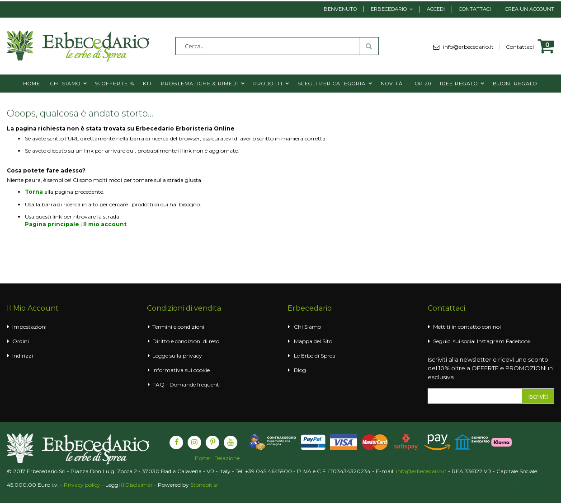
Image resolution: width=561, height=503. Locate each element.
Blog (300, 370)
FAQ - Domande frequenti (186, 384)
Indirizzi (22, 355)
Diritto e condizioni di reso (185, 341)
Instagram (490, 341)
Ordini (20, 341)
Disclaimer (139, 484)
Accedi (436, 9)
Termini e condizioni (178, 326)
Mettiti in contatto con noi (467, 326)
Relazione (227, 458)
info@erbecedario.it (471, 46)
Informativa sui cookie (181, 370)
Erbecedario (389, 9)
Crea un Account (529, 9)
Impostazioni (29, 326)
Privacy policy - (84, 484)
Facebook (518, 341)
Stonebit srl (205, 484)
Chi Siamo (307, 326)
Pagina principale (52, 224)
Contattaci (475, 9)
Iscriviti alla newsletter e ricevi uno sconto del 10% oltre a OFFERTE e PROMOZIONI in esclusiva (490, 368)
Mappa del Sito (313, 341)
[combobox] (277, 46)
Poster (203, 458)
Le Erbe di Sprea (314, 355)
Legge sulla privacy (177, 355)
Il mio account (105, 224)
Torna (34, 191)
